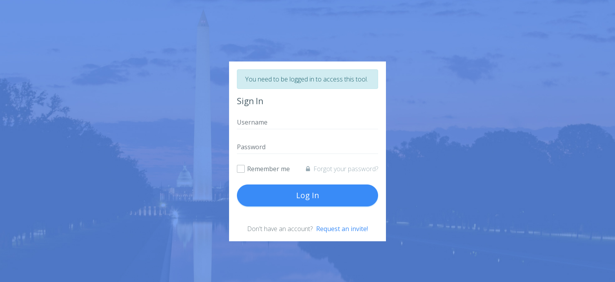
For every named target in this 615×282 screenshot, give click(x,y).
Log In (307, 195)
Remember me (268, 169)
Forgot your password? (342, 168)
